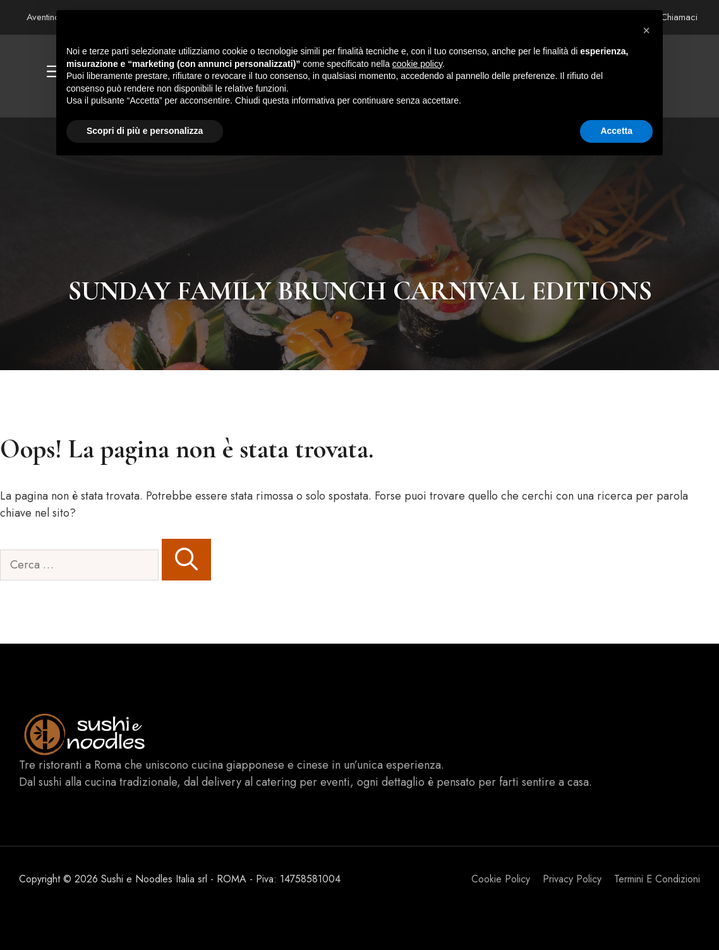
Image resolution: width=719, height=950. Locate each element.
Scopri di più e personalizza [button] (145, 131)
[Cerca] (186, 559)
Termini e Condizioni (657, 879)
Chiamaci (679, 17)
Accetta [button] (616, 131)
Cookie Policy (500, 879)
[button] (646, 30)
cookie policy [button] (417, 64)
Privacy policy (572, 879)
